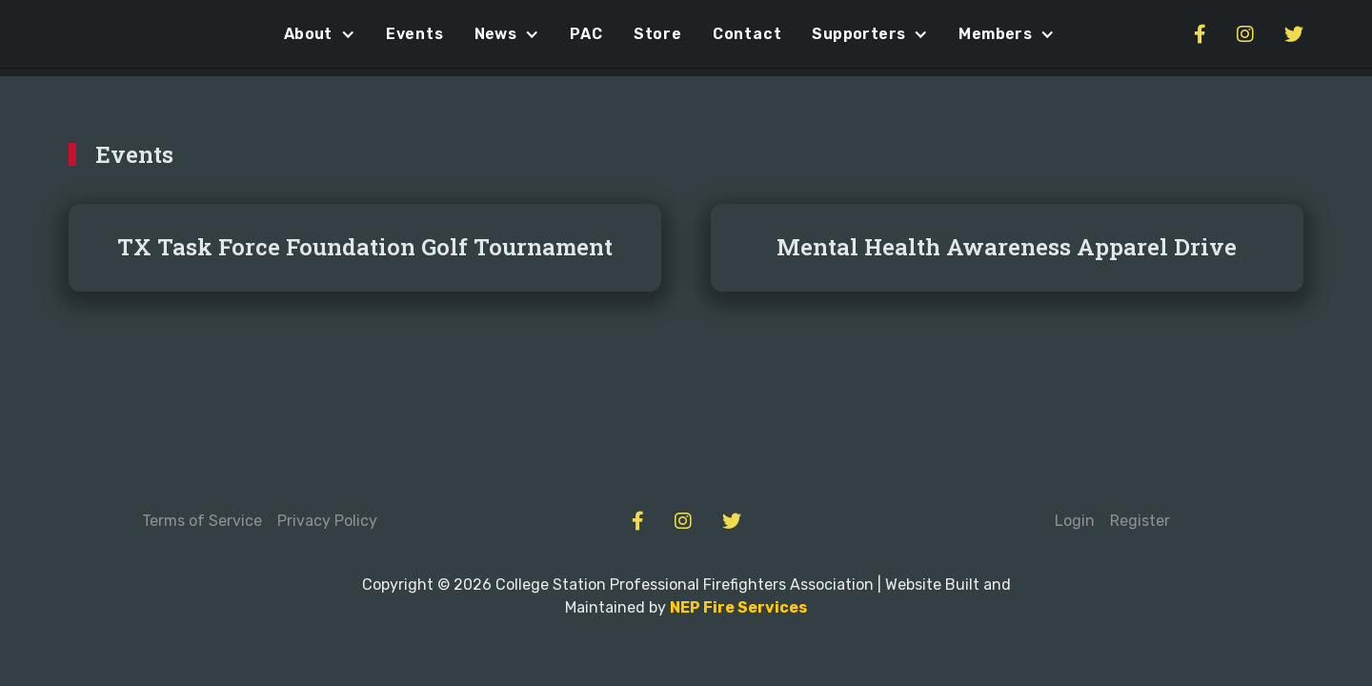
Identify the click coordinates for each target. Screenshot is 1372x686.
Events (415, 34)
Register (1140, 521)
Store (658, 34)
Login (1075, 521)
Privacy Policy (327, 521)
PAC (586, 34)
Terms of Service (202, 521)
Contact (747, 34)
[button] (319, 34)
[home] (107, 34)
